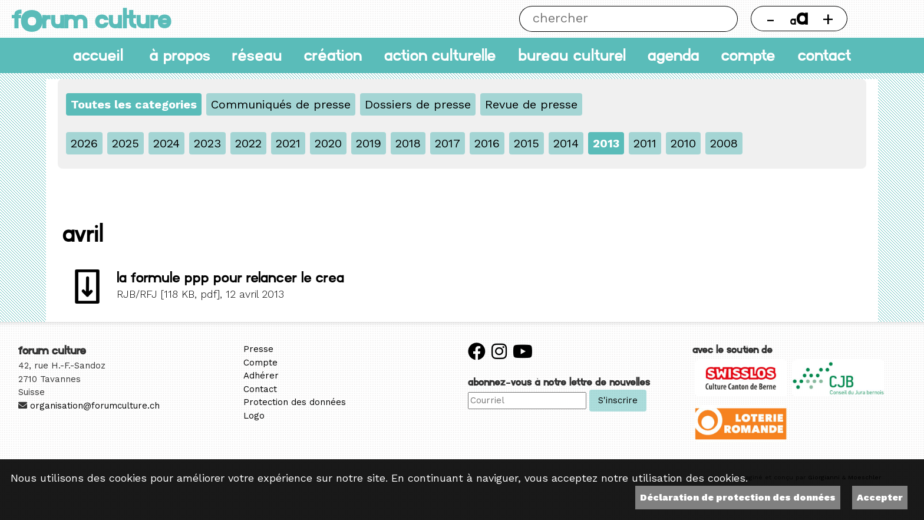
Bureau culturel (572, 55)
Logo (254, 415)
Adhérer (261, 375)
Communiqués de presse (281, 104)
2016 (487, 143)
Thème (886, 19)
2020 (328, 143)
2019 (368, 143)
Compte (748, 55)
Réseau (257, 55)
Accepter (880, 497)
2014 (566, 143)
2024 (166, 143)
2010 (683, 143)
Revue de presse (531, 104)
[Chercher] (615, 19)
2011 (644, 143)
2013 (606, 143)
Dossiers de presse (418, 104)
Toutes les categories (134, 104)
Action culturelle (440, 55)
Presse (258, 349)
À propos (179, 55)
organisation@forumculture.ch (95, 405)
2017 (447, 143)
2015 (526, 143)
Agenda (673, 55)
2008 (724, 143)
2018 (408, 143)
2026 (84, 143)
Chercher (725, 19)
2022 (248, 143)
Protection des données (294, 402)
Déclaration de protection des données (738, 497)
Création (333, 55)
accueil (98, 55)
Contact (824, 55)
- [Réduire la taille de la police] (770, 18)
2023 (207, 143)
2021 (288, 143)
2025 (125, 143)
